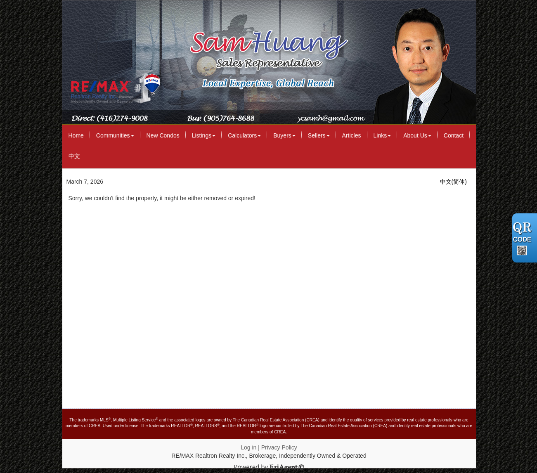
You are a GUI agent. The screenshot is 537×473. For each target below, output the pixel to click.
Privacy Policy (279, 447)
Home (76, 135)
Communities (115, 135)
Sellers (319, 135)
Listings (203, 135)
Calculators (244, 135)
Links (382, 135)
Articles (351, 135)
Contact (454, 135)
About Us (417, 135)
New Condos (163, 135)
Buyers (284, 135)
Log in (248, 447)
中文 (74, 156)
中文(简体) (453, 181)
